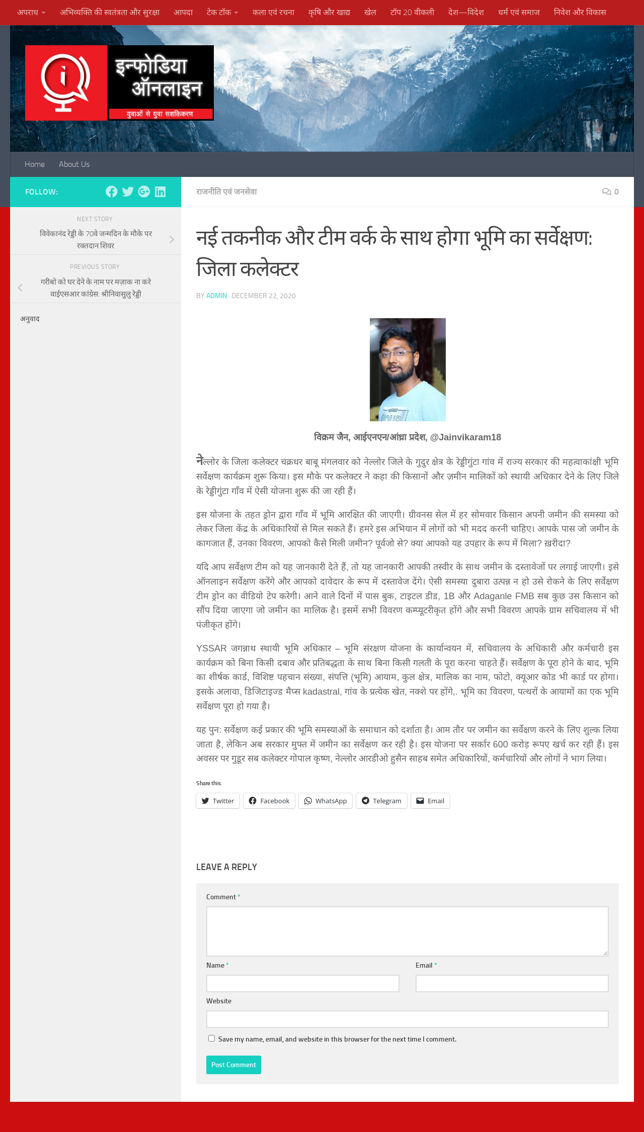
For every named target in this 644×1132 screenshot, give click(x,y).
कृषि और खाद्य (329, 12)
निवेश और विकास (580, 12)
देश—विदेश (466, 12)
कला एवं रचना (273, 12)
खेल (370, 12)
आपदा (183, 12)
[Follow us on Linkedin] (160, 191)
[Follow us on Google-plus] (144, 191)
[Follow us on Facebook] (112, 191)
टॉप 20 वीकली (412, 12)
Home (35, 164)
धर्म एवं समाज (519, 12)
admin (216, 296)
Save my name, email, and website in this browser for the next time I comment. (337, 1039)
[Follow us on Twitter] (128, 191)
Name (217, 965)
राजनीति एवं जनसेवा (226, 192)
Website (218, 1001)
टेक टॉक (219, 12)
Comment (223, 897)
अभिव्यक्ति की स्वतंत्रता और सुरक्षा (109, 12)
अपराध (27, 12)
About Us (74, 164)
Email (426, 965)
